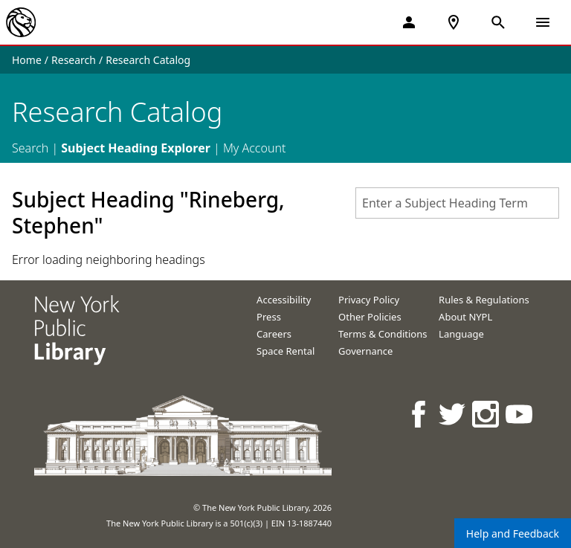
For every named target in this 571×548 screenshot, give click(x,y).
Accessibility (284, 299)
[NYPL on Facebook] (419, 414)
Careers (274, 334)
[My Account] (409, 22)
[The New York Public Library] (21, 22)
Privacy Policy (368, 299)
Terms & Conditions (382, 334)
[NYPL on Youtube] (520, 414)
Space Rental (285, 351)
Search (30, 148)
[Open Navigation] (542, 22)
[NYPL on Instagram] (486, 414)
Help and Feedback (512, 533)
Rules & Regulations (484, 299)
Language (461, 334)
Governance (365, 351)
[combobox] (457, 203)
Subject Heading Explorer (135, 148)
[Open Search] (498, 22)
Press (269, 316)
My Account (254, 148)
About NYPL (465, 316)
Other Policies (369, 316)
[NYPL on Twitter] (453, 414)
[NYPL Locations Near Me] (453, 22)
